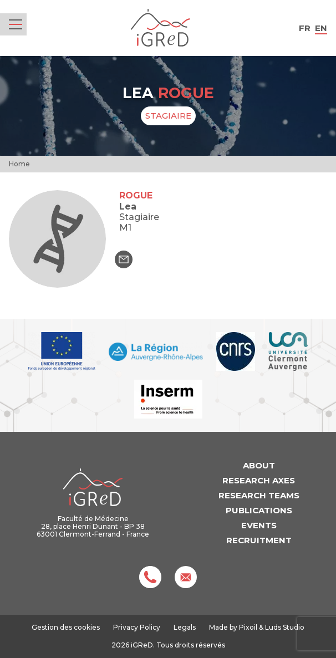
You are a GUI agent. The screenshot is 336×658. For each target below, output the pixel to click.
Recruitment (259, 540)
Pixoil (248, 627)
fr (304, 28)
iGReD (160, 28)
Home (19, 164)
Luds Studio (284, 627)
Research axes (258, 480)
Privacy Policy (136, 627)
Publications (259, 510)
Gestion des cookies (66, 627)
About (259, 465)
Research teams (258, 495)
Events (259, 525)
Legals (185, 627)
